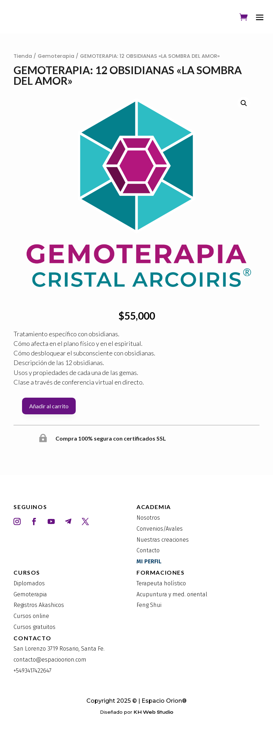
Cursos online (31, 616)
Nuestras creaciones (162, 539)
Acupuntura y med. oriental (171, 594)
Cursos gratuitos (34, 627)
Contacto (148, 550)
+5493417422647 (33, 670)
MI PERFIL (148, 561)
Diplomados (29, 583)
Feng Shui (148, 605)
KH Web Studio (153, 712)
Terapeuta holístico (161, 583)
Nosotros (148, 517)
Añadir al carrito (49, 406)
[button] (243, 103)
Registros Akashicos (39, 605)
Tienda (23, 56)
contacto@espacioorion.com (50, 659)
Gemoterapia (56, 56)
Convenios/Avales (159, 528)
